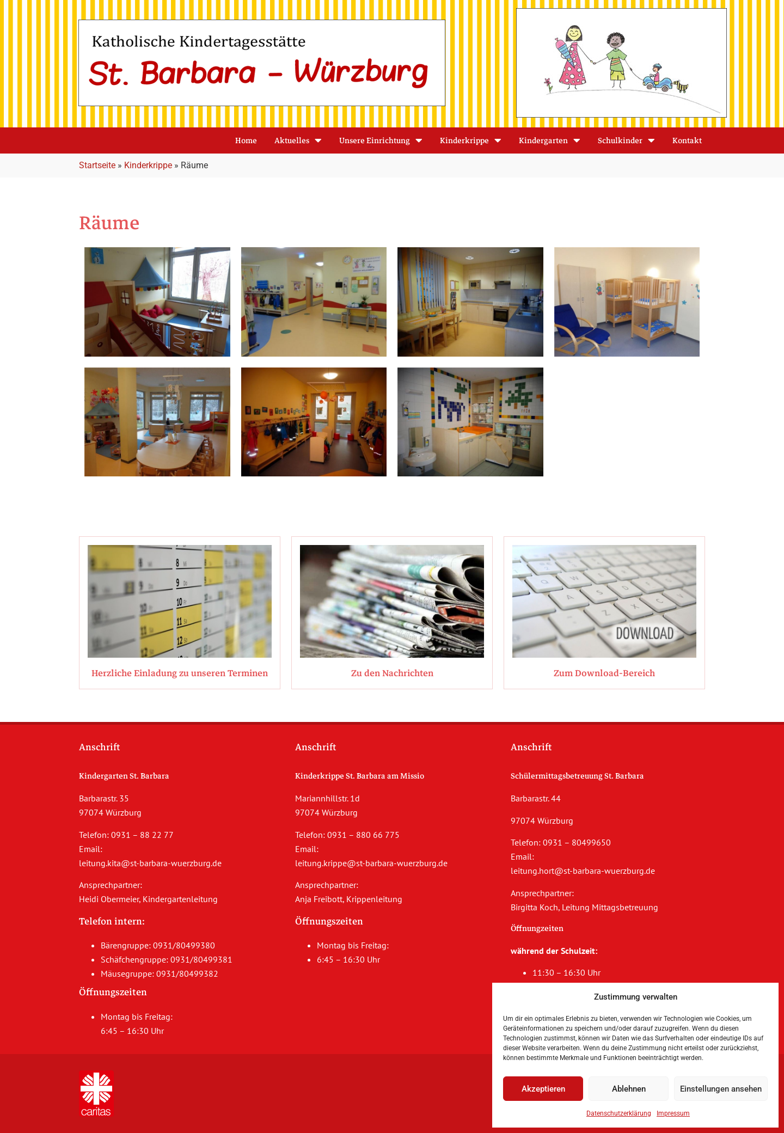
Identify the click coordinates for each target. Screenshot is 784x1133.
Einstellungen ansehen (721, 1089)
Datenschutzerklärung (618, 1113)
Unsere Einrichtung (380, 140)
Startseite (97, 165)
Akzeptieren (543, 1089)
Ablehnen (629, 1089)
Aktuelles (298, 140)
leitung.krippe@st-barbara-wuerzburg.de (371, 863)
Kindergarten (549, 140)
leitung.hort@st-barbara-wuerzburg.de (583, 870)
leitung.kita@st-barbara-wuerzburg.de (150, 863)
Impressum (673, 1113)
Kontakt (687, 140)
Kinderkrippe (470, 140)
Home (246, 140)
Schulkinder (626, 140)
